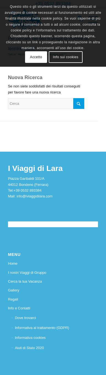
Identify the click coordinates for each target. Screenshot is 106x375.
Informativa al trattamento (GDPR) (42, 328)
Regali (13, 299)
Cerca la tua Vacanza (25, 281)
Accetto (36, 57)
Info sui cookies (65, 57)
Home (13, 263)
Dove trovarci (25, 318)
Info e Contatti (19, 308)
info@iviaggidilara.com (35, 196)
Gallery (13, 290)
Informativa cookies (30, 338)
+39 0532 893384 (27, 190)
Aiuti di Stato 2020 (29, 348)
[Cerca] (46, 103)
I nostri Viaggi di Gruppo (27, 272)
